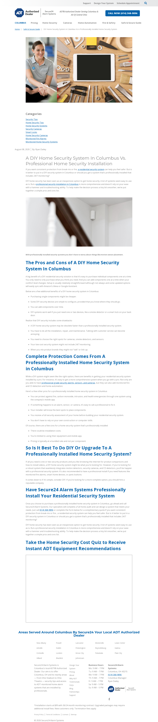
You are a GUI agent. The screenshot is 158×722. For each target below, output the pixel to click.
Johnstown (80, 658)
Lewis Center (120, 643)
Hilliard (39, 658)
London (59, 653)
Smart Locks (31, 132)
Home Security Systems (36, 125)
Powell (58, 643)
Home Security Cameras (37, 135)
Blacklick (59, 658)
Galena (117, 648)
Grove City (80, 653)
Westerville (99, 643)
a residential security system (91, 169)
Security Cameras (34, 129)
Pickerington (80, 648)
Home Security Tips (35, 122)
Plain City (118, 653)
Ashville (39, 648)
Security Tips (32, 119)
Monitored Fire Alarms (36, 138)
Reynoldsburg (100, 648)
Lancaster (79, 643)
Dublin (58, 648)
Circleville (40, 653)
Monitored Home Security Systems (42, 141)
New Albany (41, 643)
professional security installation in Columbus (57, 184)
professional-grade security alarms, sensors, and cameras (68, 382)
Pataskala (99, 653)
